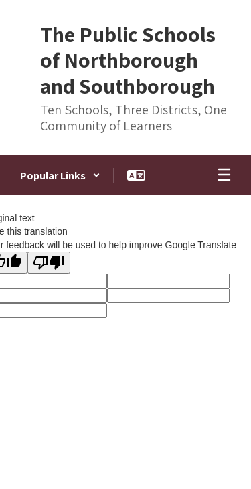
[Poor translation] (48, 263)
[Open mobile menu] (224, 175)
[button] (60, 175)
